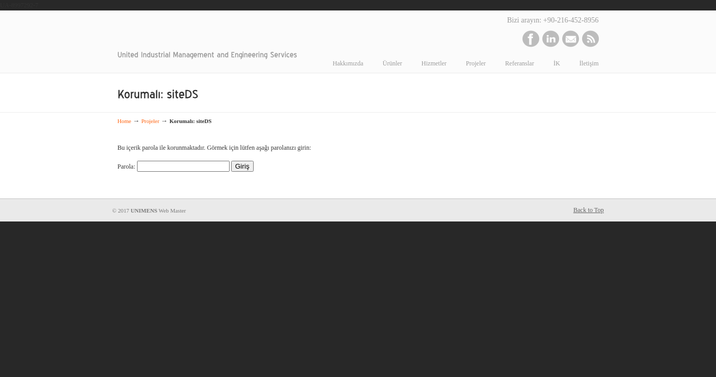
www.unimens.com (202, 32)
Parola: (174, 166)
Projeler (150, 121)
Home (124, 121)
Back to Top (588, 210)
